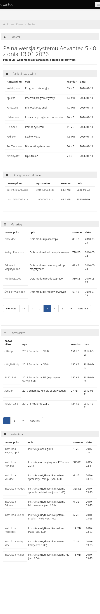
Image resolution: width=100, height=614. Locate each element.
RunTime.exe (14, 146)
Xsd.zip (8, 390)
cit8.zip (8, 351)
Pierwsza (11, 308)
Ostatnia (83, 308)
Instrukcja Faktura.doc (11, 503)
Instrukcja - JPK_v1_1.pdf (11, 450)
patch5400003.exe (17, 189)
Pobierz (32, 24)
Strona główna (14, 24)
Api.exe (11, 98)
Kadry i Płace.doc (14, 252)
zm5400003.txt (45, 189)
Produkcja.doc (12, 278)
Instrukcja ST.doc (14, 515)
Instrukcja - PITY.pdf (10, 463)
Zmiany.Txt (13, 156)
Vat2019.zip (11, 403)
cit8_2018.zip (12, 364)
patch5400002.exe (17, 199)
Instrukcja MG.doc (10, 477)
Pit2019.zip (10, 377)
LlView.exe (13, 117)
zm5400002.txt (45, 199)
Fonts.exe (12, 107)
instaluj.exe (13, 88)
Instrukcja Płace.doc (10, 529)
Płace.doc (10, 239)
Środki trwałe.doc (14, 291)
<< (23, 308)
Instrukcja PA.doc (14, 488)
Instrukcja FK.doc (14, 554)
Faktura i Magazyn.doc (12, 267)
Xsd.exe (11, 136)
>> (70, 308)
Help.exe (12, 127)
